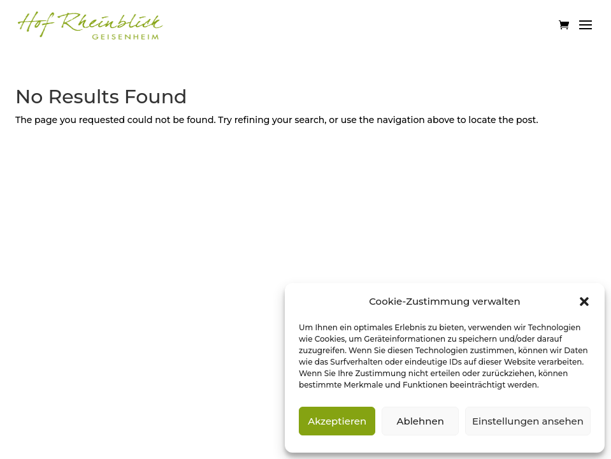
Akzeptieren (337, 421)
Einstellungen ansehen (528, 421)
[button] (584, 301)
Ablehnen (419, 421)
